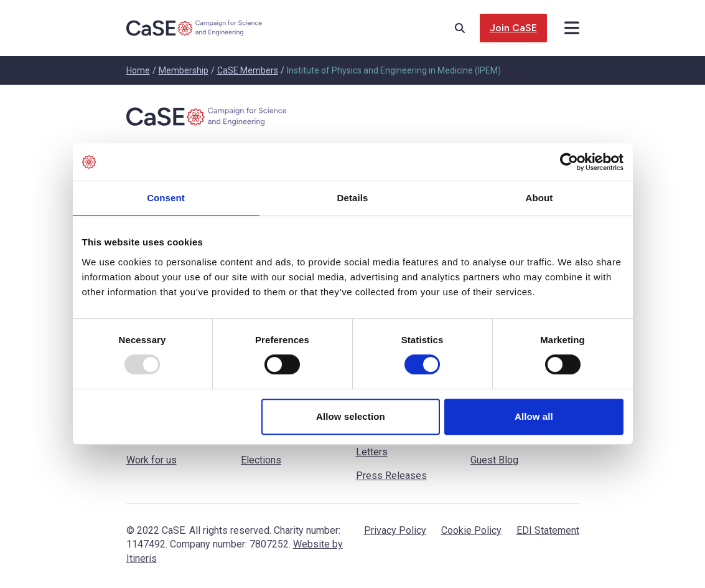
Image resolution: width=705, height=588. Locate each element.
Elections (261, 460)
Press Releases (391, 475)
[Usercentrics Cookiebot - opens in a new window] (569, 162)
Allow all (534, 416)
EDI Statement (547, 530)
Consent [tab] (166, 197)
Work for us (151, 460)
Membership (183, 70)
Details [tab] (352, 197)
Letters (372, 452)
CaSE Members (247, 70)
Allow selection (350, 416)
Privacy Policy (395, 530)
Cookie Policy (471, 530)
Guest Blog (494, 460)
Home (138, 70)
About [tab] (539, 197)
